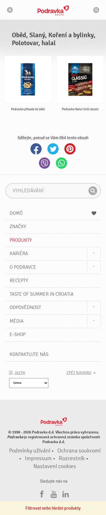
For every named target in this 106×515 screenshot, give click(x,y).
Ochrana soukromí (79, 451)
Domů (53, 213)
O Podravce (23, 267)
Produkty (21, 240)
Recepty (19, 280)
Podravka (53, 10)
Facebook (36, 149)
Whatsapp (61, 163)
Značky (18, 226)
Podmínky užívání (29, 451)
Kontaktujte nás (29, 354)
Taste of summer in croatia (41, 294)
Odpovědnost (25, 307)
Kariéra (19, 253)
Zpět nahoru (78, 373)
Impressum (38, 458)
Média (16, 321)
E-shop (17, 334)
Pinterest (70, 149)
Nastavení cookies (54, 466)
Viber (44, 163)
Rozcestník (72, 458)
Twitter (53, 149)
